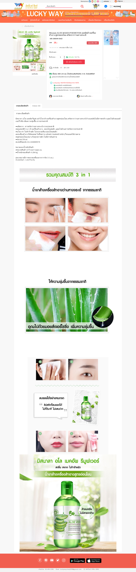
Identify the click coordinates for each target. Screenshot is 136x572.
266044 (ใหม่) (57, 38)
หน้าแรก (24, 20)
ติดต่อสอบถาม (80, 20)
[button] (107, 78)
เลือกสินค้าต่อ (27, 26)
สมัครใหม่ (105, 1)
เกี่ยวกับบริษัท (109, 20)
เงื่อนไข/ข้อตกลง (94, 20)
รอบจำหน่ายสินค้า (65, 20)
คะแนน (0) (36, 105)
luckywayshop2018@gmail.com (71, 569)
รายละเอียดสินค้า (22, 105)
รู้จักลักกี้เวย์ (35, 20)
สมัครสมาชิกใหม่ (48, 20)
